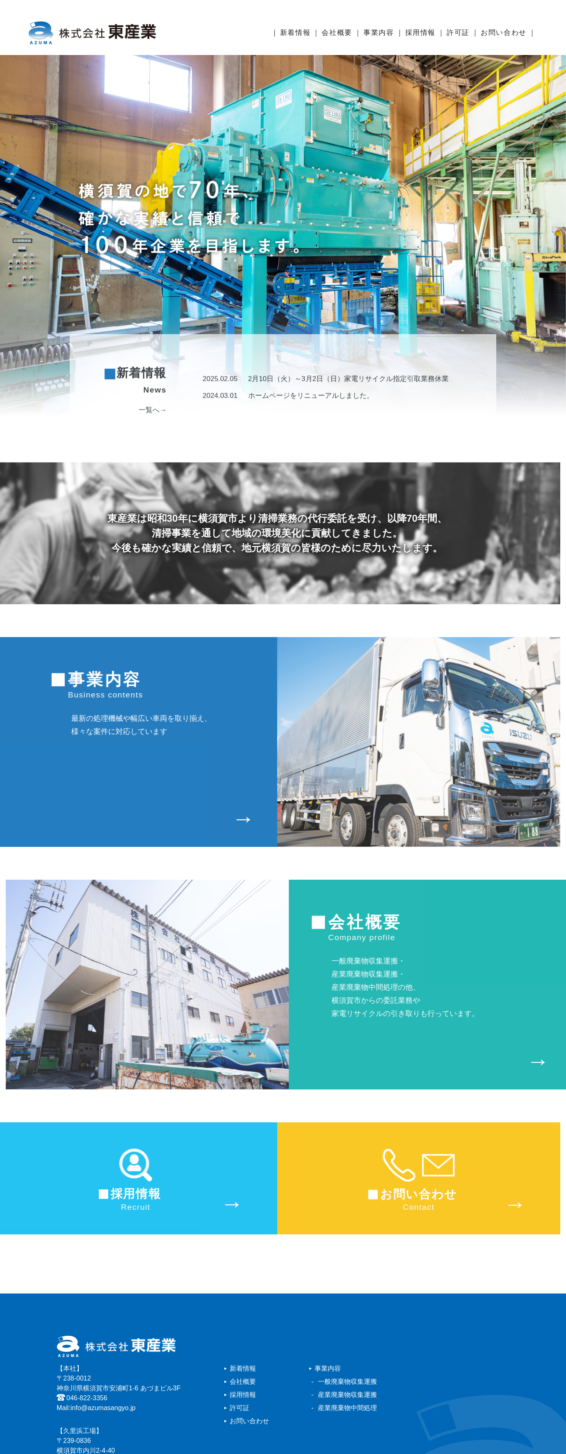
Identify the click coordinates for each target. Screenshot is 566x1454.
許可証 (458, 33)
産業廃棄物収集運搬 (347, 1394)
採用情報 (420, 33)
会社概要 (337, 33)
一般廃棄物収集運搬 (347, 1381)
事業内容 (378, 33)
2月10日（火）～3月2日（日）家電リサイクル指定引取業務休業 (326, 403)
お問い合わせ (504, 33)
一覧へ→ (153, 434)
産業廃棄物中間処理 (347, 1407)
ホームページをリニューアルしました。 (288, 420)
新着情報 (295, 33)
